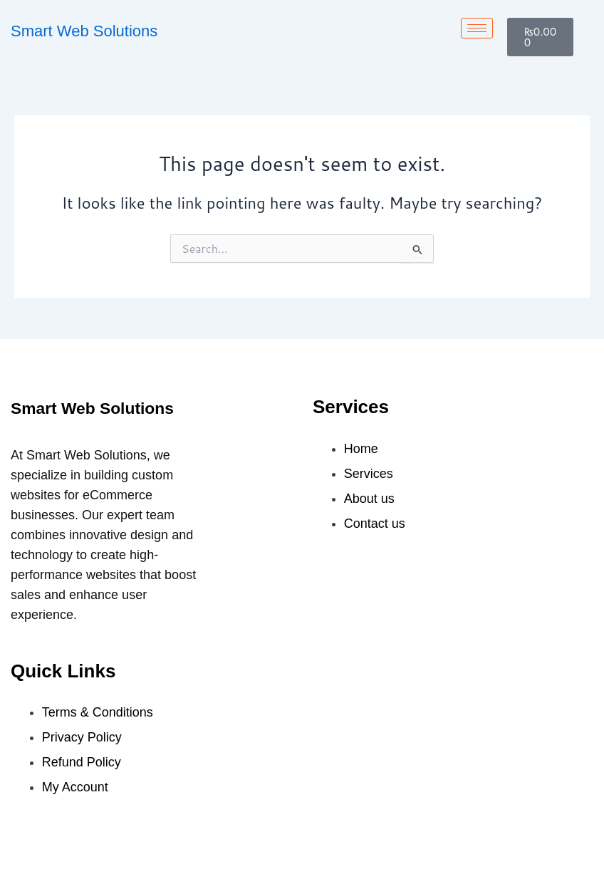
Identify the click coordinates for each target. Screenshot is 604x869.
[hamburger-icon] (477, 28)
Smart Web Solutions (84, 31)
